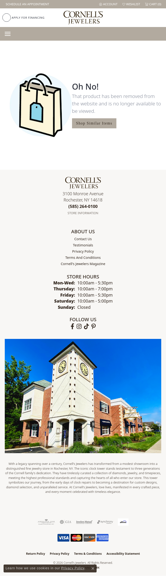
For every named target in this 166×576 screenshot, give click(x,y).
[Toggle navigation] (7, 34)
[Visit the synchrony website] (105, 522)
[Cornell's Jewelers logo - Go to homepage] (83, 17)
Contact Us (83, 239)
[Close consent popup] (92, 568)
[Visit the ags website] (46, 522)
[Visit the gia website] (65, 522)
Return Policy (35, 554)
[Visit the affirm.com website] (123, 522)
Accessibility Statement (123, 554)
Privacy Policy (83, 251)
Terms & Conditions (88, 554)
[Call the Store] (83, 206)
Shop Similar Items (94, 123)
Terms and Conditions (83, 257)
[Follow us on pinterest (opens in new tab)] (93, 326)
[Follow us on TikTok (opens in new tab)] (86, 326)
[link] (27, 4)
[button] (108, 4)
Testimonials (83, 245)
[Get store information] (83, 213)
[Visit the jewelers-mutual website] (84, 522)
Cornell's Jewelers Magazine (83, 263)
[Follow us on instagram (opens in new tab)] (79, 326)
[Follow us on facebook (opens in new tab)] (72, 326)
